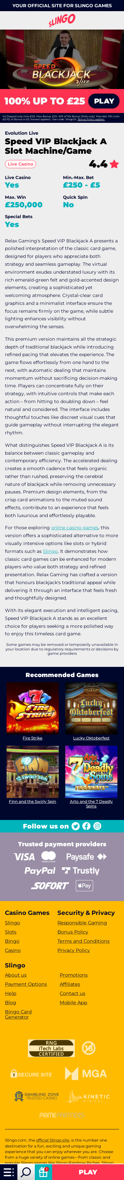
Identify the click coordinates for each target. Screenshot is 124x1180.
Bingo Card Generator (18, 1014)
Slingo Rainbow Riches (78, 1163)
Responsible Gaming (82, 923)
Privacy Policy (73, 950)
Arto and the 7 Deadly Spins (91, 803)
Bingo (12, 941)
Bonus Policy (72, 932)
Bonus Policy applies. (91, 119)
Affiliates (70, 984)
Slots (10, 932)
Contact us (72, 993)
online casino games (74, 528)
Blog (10, 1003)
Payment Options (26, 984)
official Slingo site (52, 1140)
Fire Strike (33, 738)
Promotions (74, 975)
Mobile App (73, 1003)
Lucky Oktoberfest (91, 738)
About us (16, 975)
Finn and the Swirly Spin (32, 801)
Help (10, 993)
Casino (13, 950)
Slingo (50, 551)
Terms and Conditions (83, 941)
